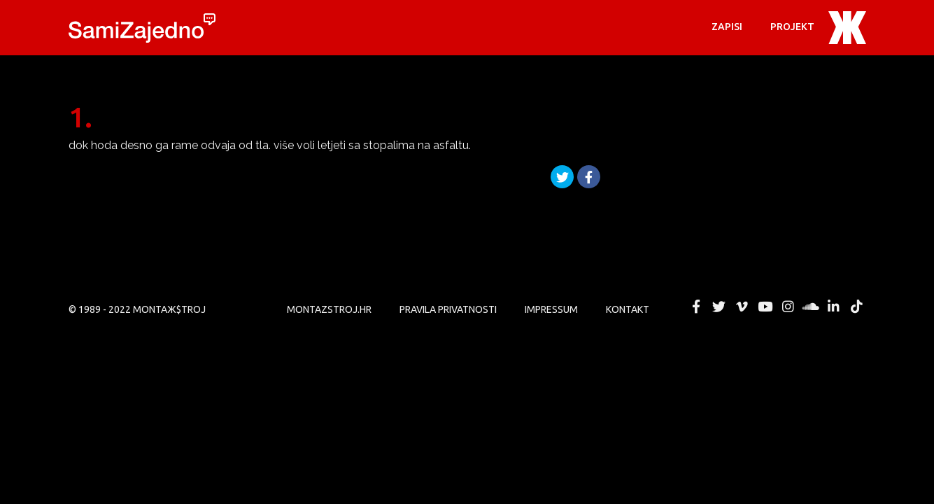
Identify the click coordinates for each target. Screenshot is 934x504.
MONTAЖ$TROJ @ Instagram (787, 306)
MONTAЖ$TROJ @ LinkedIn (833, 306)
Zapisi (727, 26)
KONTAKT (627, 309)
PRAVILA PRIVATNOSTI (448, 309)
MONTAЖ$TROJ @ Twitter (719, 306)
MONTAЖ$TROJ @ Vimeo (742, 306)
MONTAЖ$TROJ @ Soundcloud (810, 306)
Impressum (551, 309)
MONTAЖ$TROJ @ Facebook (696, 306)
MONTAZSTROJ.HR (329, 309)
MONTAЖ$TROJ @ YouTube (764, 306)
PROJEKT (792, 26)
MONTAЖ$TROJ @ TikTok (857, 306)
